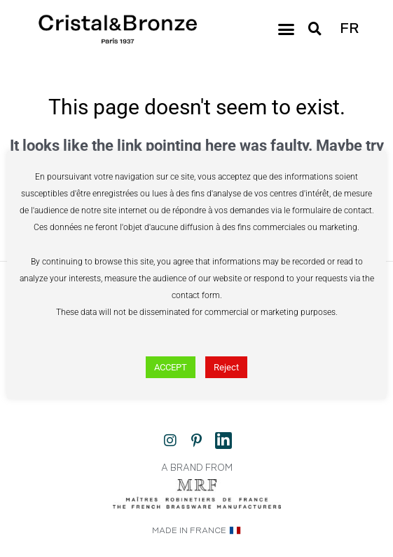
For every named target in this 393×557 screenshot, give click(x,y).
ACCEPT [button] (170, 367)
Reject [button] (226, 367)
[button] (286, 29)
